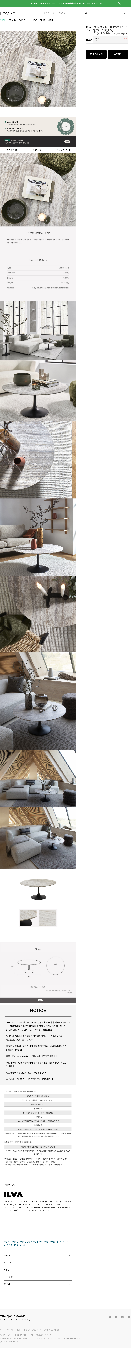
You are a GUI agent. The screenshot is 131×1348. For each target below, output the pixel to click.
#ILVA (22, 1245)
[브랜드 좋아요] (125, 39)
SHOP (3, 20)
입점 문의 (19, 1330)
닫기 (117, 3)
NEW (34, 20)
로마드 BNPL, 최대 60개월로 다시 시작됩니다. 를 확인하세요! (65, 3)
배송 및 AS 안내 (63, 150)
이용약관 (45, 1330)
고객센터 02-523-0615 (12, 1316)
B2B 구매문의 (11, 1330)
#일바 (16, 1245)
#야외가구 (64, 1241)
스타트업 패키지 (36, 1330)
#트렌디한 (54, 1241)
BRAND (12, 20)
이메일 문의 (26, 1330)
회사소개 (2, 1330)
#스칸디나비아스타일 (40, 1241)
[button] (73, 69)
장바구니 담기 (96, 54)
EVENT (22, 20)
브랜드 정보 (38, 150)
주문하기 (118, 54)
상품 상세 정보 (13, 150)
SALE (50, 20)
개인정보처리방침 (54, 1330)
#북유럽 (15, 1241)
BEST (42, 20)
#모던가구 (8, 1245)
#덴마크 (7, 1241)
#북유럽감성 (25, 1241)
